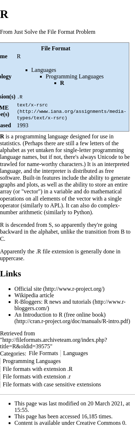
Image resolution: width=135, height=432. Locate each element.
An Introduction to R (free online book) (59, 315)
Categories (12, 353)
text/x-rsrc (32, 104)
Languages (43, 70)
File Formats (43, 353)
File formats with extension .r (37, 376)
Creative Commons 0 (100, 423)
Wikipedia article (34, 295)
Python (81, 212)
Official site (28, 289)
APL (55, 205)
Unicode (107, 157)
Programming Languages (75, 76)
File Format (55, 48)
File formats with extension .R (37, 369)
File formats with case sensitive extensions (52, 384)
